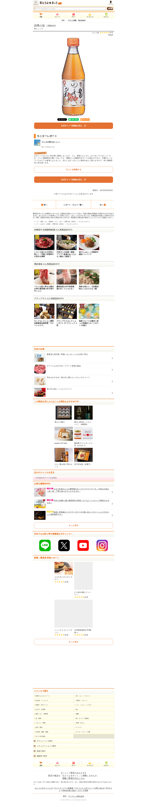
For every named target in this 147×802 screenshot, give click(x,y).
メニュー (36, 4)
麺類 (77, 714)
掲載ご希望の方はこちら (73, 778)
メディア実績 (82, 790)
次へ (103, 205)
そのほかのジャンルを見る (46, 478)
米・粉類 (38, 718)
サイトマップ (59, 788)
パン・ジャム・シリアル (84, 705)
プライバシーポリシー (84, 788)
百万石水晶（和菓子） (83, 464)
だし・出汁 (58, 221)
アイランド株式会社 (76, 796)
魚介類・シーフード (42, 700)
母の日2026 (81, 20)
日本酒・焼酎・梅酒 (42, 732)
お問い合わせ (99, 788)
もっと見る (73, 525)
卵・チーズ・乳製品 (82, 718)
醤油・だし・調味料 (46, 221)
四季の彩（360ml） (46, 25)
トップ (36, 221)
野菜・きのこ (80, 723)
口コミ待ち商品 (40, 736)
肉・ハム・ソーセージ (83, 696)
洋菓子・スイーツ (81, 700)
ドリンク (79, 727)
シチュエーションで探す (46, 746)
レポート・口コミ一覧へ (73, 205)
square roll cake (60, 443)
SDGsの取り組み (69, 790)
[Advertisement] (73, 337)
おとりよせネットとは (44, 788)
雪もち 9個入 (59, 422)
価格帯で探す (42, 756)
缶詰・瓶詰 (39, 727)
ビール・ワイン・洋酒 (83, 732)
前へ (44, 205)
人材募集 (69, 788)
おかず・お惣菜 (45, 224)
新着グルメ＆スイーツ (43, 696)
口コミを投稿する (73, 169)
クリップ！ (86, 119)
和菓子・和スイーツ (42, 705)
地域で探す (41, 751)
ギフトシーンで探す (45, 741)
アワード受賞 (72, 20)
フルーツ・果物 (40, 723)
